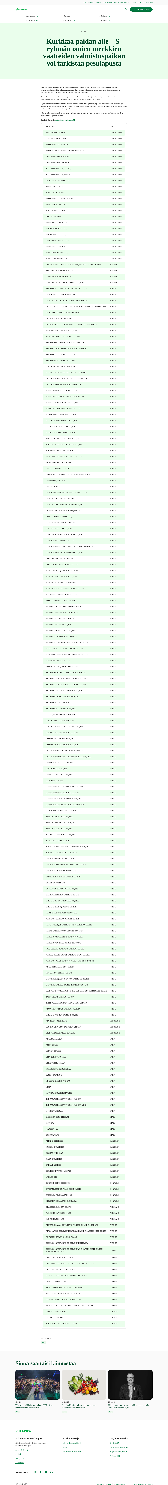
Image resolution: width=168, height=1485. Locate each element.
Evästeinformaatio (120, 1479)
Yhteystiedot (19, 1458)
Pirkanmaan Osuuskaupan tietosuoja (142, 1479)
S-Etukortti (47, 16)
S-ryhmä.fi (115, 1438)
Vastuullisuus (77, 16)
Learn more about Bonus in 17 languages (116, 2)
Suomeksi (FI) (137, 2)
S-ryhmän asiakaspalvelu (72, 1447)
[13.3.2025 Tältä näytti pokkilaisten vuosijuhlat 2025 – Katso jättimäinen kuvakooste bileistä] (37, 1387)
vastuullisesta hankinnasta (65, 115)
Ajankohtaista (20, 16)
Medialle (98, 2)
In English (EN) (148, 2)
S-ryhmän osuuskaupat (119, 1443)
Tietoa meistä (92, 16)
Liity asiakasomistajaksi (141, 9)
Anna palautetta (21, 1445)
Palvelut (34, 16)
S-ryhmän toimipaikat (118, 1447)
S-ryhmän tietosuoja (104, 1479)
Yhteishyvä (115, 1451)
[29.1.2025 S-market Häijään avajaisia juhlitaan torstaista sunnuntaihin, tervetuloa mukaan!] (84, 1387)
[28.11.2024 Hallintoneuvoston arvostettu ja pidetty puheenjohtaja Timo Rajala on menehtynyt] (130, 1387)
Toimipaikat (19, 1454)
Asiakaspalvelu (88, 2)
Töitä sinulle (61, 16)
